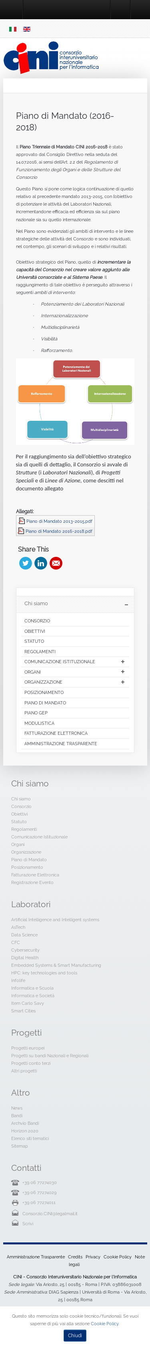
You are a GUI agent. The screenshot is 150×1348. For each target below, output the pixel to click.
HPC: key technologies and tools (44, 973)
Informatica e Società (32, 995)
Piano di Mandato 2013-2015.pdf (59, 521)
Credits (75, 1257)
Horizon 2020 (24, 1131)
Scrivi (27, 1223)
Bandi (16, 1115)
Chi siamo (21, 799)
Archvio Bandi (25, 1123)
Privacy (93, 1257)
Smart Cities (23, 1011)
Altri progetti (24, 1071)
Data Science (24, 935)
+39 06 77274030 (39, 1182)
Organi (17, 844)
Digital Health (24, 957)
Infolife (18, 980)
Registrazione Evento (32, 882)
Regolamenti (24, 829)
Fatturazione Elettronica (35, 875)
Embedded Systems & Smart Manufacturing (56, 965)
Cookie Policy (118, 1257)
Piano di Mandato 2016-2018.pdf (59, 531)
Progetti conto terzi (30, 1063)
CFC (15, 942)
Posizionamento (27, 867)
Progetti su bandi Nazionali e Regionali (49, 1055)
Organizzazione (26, 852)
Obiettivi (19, 814)
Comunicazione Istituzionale (39, 837)
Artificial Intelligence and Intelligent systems (55, 919)
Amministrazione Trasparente (36, 1257)
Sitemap (19, 1146)
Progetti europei (27, 1048)
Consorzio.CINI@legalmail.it (50, 1213)
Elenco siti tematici (30, 1138)
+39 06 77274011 (39, 1202)
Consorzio (21, 806)
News (16, 1108)
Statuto (19, 821)
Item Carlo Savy (27, 1003)
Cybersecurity (25, 950)
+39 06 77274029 (39, 1192)
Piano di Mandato (29, 859)
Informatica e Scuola (32, 988)
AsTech (18, 927)
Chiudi (75, 1335)
